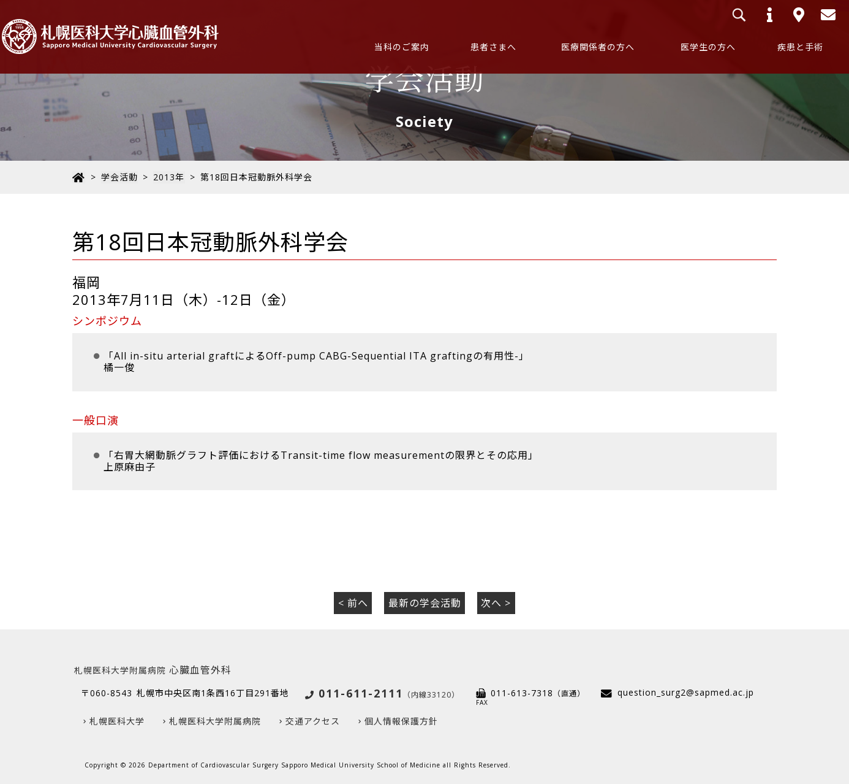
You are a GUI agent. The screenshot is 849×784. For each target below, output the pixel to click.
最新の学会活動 (424, 602)
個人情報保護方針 (401, 720)
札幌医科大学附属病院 (215, 720)
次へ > (496, 602)
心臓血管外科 (153, 669)
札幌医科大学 (117, 720)
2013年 (168, 177)
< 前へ (353, 602)
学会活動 (118, 177)
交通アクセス (312, 720)
